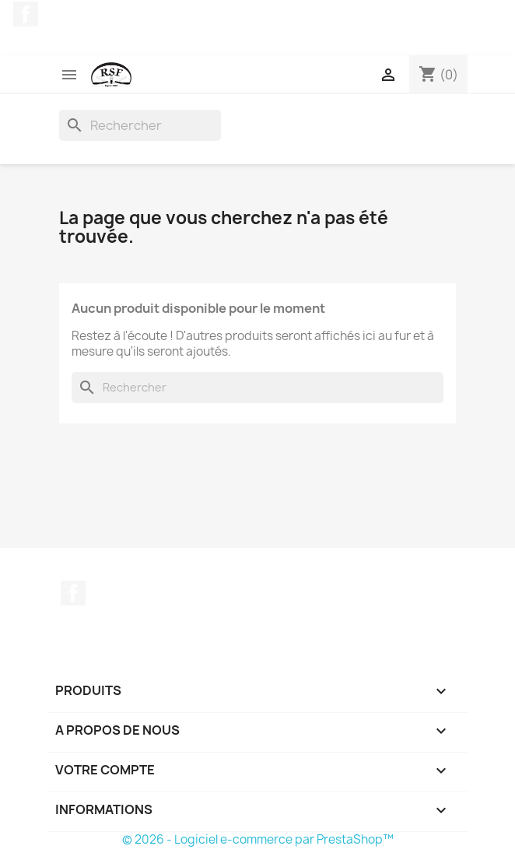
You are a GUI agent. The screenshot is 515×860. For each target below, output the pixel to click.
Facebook (25, 14)
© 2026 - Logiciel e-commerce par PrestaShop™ (258, 839)
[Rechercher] (140, 125)
